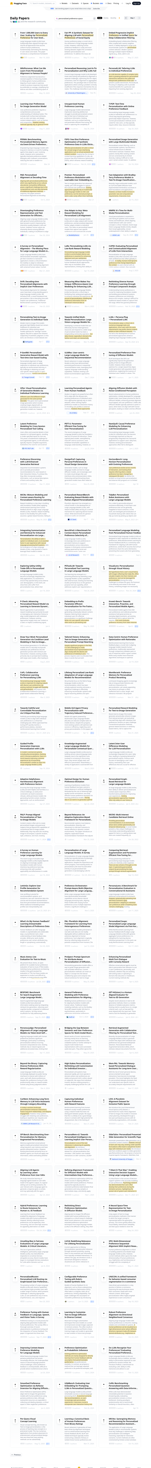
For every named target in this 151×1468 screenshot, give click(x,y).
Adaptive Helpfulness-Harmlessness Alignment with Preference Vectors (31, 781)
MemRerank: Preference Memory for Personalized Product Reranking (120, 675)
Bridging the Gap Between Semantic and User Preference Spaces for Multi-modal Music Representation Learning (78, 1030)
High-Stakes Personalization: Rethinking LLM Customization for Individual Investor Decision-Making (79, 1066)
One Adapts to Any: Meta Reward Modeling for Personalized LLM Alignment (78, 213)
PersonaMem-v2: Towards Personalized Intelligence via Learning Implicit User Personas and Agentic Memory (79, 1137)
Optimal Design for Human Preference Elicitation (77, 780)
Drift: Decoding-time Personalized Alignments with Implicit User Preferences (34, 284)
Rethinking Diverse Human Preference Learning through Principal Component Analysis (122, 284)
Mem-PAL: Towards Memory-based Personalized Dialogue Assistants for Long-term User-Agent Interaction (123, 1066)
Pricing (116, 3)
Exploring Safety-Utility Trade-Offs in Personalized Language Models (32, 568)
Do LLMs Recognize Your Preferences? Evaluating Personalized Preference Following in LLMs (120, 1350)
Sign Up (136, 3)
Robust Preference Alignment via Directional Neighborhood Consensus (121, 1314)
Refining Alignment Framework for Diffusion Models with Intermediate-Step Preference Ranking (79, 1172)
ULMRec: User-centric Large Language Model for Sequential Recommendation (78, 355)
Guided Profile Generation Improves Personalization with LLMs (32, 746)
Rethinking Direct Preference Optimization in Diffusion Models (76, 1208)
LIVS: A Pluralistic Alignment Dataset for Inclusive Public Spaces (119, 1101)
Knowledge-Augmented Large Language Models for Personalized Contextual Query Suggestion (79, 746)
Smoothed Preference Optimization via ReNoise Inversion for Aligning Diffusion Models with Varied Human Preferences (34, 1385)
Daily (99, 18)
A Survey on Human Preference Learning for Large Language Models (31, 852)
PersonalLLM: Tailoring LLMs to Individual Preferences (122, 69)
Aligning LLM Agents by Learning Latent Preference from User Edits (32, 1172)
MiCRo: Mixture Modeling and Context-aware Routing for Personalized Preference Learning (35, 497)
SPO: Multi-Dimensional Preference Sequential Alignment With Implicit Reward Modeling (123, 1243)
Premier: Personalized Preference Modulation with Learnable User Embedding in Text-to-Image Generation (78, 177)
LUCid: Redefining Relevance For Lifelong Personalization (78, 1242)
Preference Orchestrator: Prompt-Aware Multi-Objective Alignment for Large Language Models (79, 888)
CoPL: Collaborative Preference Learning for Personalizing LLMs (30, 675)
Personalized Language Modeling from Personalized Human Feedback (125, 531)
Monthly (113, 18)
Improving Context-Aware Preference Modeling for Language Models (32, 1350)
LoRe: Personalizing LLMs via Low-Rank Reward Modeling (78, 247)
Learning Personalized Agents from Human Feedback (78, 389)
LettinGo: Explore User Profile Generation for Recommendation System (32, 888)
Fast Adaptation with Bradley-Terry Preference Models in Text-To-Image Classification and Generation (122, 177)
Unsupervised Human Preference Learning (75, 105)
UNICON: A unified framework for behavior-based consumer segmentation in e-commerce (122, 1279)
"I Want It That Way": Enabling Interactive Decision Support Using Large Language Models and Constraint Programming (123, 1172)
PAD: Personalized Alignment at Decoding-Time (33, 176)
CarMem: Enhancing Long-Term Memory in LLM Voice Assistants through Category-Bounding (35, 1101)
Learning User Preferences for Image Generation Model (33, 105)
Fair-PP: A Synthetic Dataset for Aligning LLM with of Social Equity (79, 35)
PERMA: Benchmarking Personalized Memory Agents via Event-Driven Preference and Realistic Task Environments (33, 142)
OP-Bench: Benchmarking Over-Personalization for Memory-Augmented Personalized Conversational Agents (34, 1137)
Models (63, 3)
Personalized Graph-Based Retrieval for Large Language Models (120, 781)
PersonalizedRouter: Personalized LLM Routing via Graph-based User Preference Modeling (33, 1279)
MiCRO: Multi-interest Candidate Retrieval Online (121, 815)
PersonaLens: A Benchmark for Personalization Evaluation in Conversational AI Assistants (123, 888)
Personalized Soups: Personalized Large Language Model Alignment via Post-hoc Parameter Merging (122, 923)
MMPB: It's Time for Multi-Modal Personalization (121, 211)
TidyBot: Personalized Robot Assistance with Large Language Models (120, 497)
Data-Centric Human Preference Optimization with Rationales (123, 638)
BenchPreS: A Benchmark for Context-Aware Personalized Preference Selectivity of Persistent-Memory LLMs (78, 533)
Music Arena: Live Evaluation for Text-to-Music (33, 958)
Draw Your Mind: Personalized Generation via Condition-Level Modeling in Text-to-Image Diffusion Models (34, 639)
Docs (108, 3)
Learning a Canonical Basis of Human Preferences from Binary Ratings (77, 1421)
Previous (16, 1455)
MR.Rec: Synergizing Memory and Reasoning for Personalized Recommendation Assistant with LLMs (123, 1421)
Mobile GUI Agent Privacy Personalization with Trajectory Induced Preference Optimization (78, 710)
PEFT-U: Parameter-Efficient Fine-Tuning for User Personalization (76, 426)
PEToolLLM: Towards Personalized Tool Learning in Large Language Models (77, 568)
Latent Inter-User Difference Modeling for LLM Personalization (120, 746)
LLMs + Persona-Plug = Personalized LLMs (118, 318)
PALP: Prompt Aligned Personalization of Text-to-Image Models (31, 817)
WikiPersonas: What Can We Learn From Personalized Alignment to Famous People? (34, 71)
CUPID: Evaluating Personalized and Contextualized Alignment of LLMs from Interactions (123, 248)
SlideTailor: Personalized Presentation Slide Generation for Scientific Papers (126, 1135)
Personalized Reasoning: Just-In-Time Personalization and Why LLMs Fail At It (83, 69)
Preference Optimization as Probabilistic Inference (76, 1348)
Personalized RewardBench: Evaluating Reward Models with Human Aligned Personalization (79, 497)
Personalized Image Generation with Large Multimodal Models (123, 140)
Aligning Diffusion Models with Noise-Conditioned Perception (123, 389)
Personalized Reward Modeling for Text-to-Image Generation (123, 709)
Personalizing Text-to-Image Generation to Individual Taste (34, 318)
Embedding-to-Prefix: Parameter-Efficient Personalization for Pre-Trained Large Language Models (79, 604)
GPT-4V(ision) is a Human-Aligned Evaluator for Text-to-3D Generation (120, 995)
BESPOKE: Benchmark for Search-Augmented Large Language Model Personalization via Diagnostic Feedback (34, 995)
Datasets (74, 3)
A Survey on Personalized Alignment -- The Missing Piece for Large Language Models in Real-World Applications (34, 248)
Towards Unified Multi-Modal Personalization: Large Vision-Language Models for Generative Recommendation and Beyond (78, 319)
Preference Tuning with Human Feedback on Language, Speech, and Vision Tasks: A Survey (35, 1314)
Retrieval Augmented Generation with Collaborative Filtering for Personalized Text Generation (122, 1030)
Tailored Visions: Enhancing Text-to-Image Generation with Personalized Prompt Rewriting (79, 639)
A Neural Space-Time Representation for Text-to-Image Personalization (120, 1208)
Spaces (85, 3)
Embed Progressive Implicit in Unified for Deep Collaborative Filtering (123, 35)
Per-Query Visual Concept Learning (28, 1420)
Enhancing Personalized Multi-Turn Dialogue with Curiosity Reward (120, 959)
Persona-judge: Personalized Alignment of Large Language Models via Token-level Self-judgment (34, 1030)
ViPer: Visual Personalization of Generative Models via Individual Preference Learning (34, 390)
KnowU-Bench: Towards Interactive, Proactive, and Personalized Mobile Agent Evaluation (121, 604)
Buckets (97, 3)
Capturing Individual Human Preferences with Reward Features (75, 1101)
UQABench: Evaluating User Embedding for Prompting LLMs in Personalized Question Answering (79, 1385)
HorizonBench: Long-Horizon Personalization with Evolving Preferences (121, 461)
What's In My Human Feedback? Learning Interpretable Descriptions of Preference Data (34, 923)
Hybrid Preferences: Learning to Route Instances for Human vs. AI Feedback (33, 1208)
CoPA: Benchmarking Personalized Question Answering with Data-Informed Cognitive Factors (123, 1385)
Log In (128, 3)
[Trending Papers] (119, 18)
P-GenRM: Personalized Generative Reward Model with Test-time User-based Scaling (34, 355)
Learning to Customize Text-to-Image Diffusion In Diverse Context (75, 1314)
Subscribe (96, 9)
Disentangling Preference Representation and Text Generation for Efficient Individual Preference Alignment (32, 213)
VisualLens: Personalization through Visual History (121, 567)
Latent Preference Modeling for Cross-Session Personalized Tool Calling (32, 426)
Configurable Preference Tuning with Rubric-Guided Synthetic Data (76, 1279)
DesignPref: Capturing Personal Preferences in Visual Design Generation (76, 461)
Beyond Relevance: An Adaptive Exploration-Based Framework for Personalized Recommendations (77, 817)
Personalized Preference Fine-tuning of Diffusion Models (122, 353)
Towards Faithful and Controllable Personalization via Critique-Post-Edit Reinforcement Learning (33, 710)
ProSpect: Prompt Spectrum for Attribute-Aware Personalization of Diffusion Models (77, 959)
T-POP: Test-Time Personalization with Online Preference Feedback (121, 106)
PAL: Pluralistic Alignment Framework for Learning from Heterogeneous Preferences (78, 923)
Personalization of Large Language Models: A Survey (77, 851)
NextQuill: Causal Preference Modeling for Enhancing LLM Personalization (122, 426)
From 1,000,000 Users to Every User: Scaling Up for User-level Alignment (34, 35)
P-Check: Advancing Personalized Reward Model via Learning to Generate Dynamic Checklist (34, 604)
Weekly (105, 18)
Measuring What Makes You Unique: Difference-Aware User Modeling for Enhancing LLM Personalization (79, 284)
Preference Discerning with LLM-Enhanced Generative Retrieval (30, 461)
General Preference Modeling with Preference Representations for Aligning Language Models (78, 995)
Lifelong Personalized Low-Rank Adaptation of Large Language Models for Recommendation (79, 675)
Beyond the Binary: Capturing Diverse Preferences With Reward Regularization (33, 1066)
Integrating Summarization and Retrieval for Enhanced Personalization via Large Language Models (32, 533)
